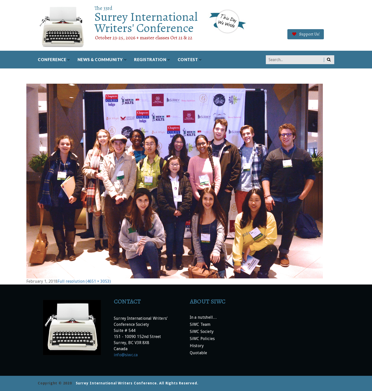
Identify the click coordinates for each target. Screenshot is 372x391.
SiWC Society (202, 332)
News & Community (100, 59)
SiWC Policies (202, 339)
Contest (188, 59)
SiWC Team (200, 325)
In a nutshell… (203, 317)
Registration (150, 59)
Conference (52, 59)
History (197, 346)
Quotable (198, 353)
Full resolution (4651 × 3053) (84, 281)
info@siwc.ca (126, 354)
